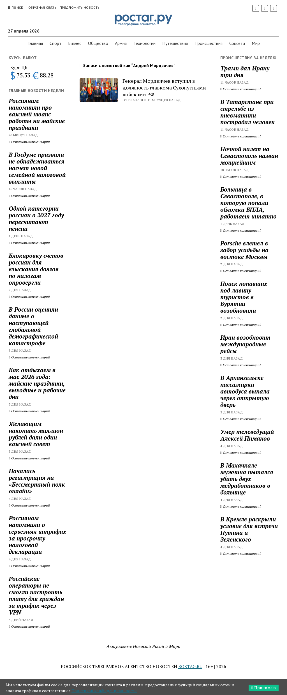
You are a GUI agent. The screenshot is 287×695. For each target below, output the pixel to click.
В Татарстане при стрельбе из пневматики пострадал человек (247, 111)
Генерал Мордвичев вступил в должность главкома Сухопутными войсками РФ (164, 87)
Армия (121, 43)
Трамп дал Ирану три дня (244, 71)
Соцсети (237, 43)
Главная (35, 43)
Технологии (144, 43)
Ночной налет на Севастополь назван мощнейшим (249, 156)
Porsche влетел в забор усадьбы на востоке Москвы (244, 250)
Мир (256, 43)
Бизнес (74, 43)
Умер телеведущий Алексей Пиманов (247, 435)
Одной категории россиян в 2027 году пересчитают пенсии (36, 218)
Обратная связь (42, 7)
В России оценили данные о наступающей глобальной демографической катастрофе (33, 326)
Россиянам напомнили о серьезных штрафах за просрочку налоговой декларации (37, 535)
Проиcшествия (209, 43)
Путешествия (175, 43)
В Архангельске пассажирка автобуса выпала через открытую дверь (245, 391)
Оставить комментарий (29, 142)
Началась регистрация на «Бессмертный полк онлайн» (37, 481)
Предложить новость (79, 7)
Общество (98, 43)
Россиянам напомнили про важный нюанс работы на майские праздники (37, 114)
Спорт (55, 43)
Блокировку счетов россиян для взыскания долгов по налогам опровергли (36, 269)
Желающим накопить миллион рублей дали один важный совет (36, 433)
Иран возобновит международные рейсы (245, 344)
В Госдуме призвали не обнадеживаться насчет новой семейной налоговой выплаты (37, 168)
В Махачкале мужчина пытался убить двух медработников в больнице (246, 479)
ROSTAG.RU (190, 666)
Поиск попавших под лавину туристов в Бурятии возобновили (243, 297)
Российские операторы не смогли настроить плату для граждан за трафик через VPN (36, 595)
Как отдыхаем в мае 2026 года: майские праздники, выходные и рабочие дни (37, 383)
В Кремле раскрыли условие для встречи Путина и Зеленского (249, 529)
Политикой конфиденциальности (104, 690)
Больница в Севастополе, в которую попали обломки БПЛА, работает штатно (248, 203)
